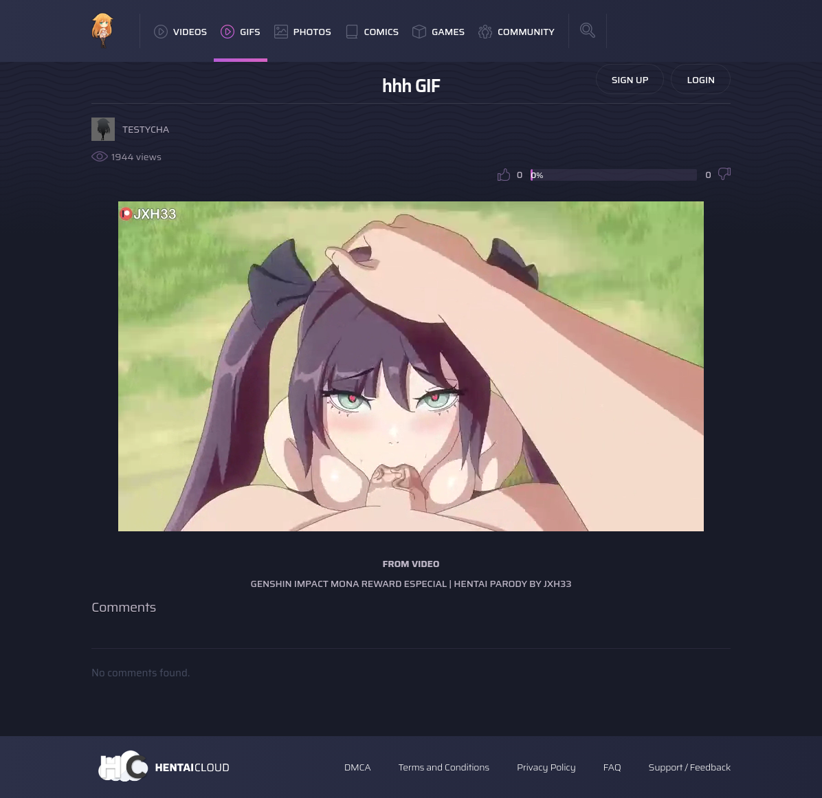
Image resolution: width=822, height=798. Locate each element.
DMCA (357, 767)
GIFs (240, 31)
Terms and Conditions (443, 767)
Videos (180, 31)
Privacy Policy (546, 767)
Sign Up (630, 79)
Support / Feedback (690, 767)
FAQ (612, 767)
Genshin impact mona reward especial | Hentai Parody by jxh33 (410, 583)
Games (438, 31)
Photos (302, 31)
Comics (372, 31)
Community (516, 31)
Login (701, 79)
